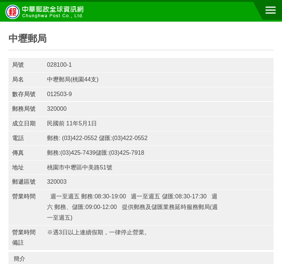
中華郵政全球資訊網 (46, 11)
